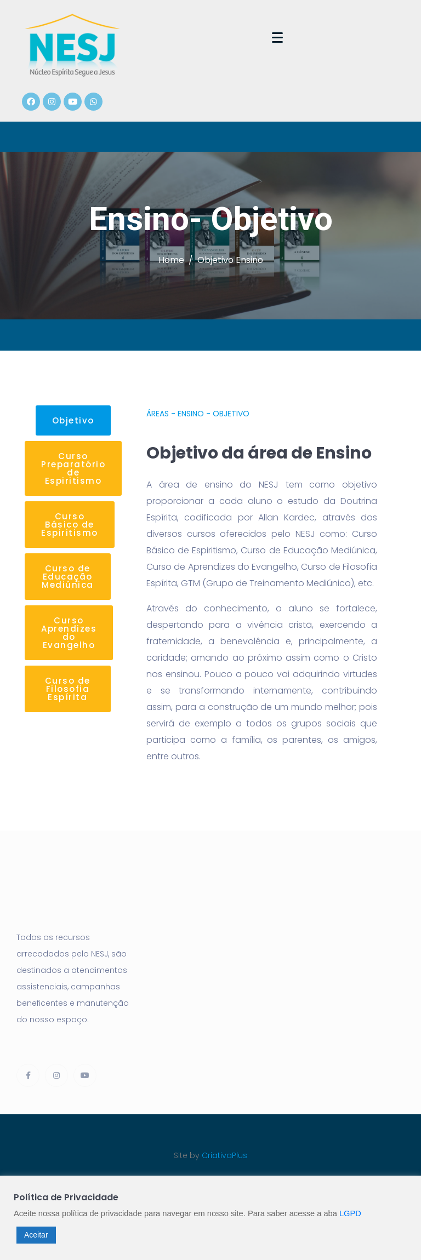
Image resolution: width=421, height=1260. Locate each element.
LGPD (350, 1213)
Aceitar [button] (36, 1234)
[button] (73, 420)
